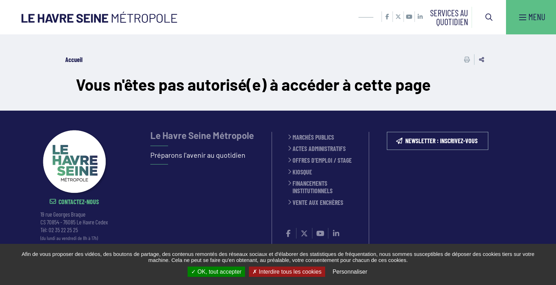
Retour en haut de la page (540, 110)
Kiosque (302, 172)
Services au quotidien (449, 17)
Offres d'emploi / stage (322, 160)
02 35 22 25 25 (63, 229)
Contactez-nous (79, 202)
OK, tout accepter (216, 272)
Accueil (74, 59)
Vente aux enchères (318, 202)
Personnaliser (350, 272)
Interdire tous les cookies (286, 272)
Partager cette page (481, 59)
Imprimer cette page (467, 59)
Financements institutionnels (313, 187)
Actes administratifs (319, 148)
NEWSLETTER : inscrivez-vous (441, 141)
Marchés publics (313, 137)
